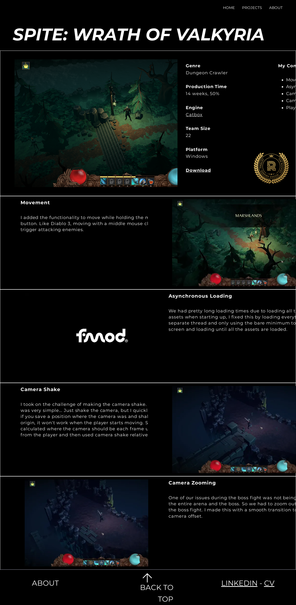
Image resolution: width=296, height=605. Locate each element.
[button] (252, 7)
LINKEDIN (239, 583)
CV (269, 583)
